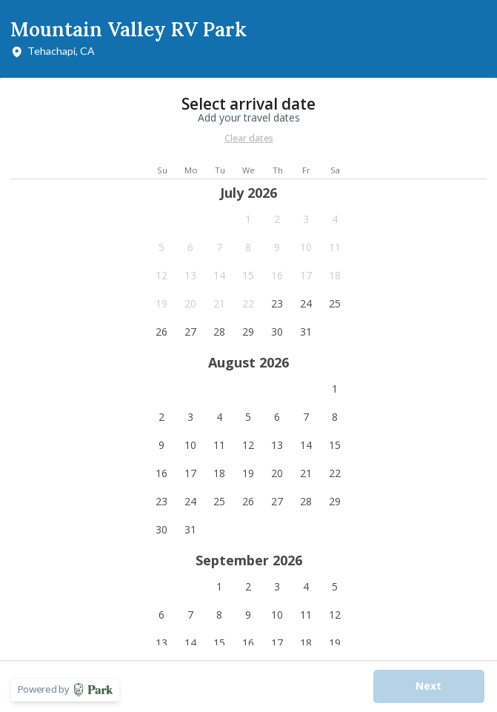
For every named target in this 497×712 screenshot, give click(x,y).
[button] (248, 219)
